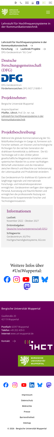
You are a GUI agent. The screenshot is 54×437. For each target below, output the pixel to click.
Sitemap (27, 423)
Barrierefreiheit (27, 417)
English (51, 3)
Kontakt (5, 341)
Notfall (33, 3)
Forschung (7, 48)
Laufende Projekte (31, 48)
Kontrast (16, 3)
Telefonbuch (21, 3)
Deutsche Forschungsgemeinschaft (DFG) (27, 228)
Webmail (27, 3)
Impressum (27, 394)
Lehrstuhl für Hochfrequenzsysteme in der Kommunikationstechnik (24, 44)
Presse (27, 411)
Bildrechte (27, 406)
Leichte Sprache (38, 3)
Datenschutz (27, 400)
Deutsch (44, 3)
